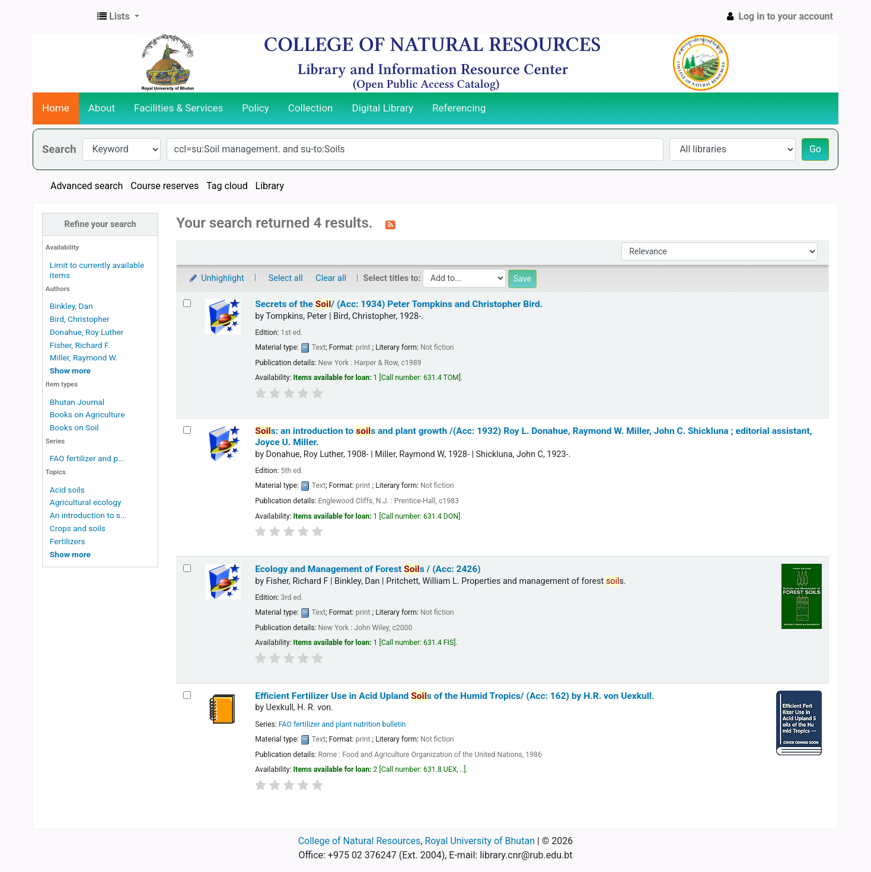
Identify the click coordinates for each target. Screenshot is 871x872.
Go (815, 149)
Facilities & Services (178, 108)
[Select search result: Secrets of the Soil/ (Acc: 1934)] (187, 303)
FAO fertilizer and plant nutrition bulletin (342, 724)
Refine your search (100, 224)
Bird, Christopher (80, 319)
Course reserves (164, 185)
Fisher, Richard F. (80, 345)
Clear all (330, 278)
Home (55, 108)
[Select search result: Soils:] (187, 430)
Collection (310, 108)
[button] (118, 16)
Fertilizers (67, 541)
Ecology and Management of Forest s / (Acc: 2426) (367, 569)
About (101, 108)
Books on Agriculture (87, 414)
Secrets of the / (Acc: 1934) (399, 304)
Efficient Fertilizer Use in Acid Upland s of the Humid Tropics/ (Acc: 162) (454, 696)
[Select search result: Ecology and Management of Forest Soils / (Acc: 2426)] (187, 568)
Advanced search (86, 185)
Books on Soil (74, 427)
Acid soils (67, 489)
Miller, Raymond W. (84, 357)
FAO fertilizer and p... (87, 458)
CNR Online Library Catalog (62, 16)
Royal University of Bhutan (480, 841)
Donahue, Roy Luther (87, 332)
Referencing (459, 108)
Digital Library (383, 108)
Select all (286, 278)
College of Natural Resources (359, 841)
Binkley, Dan (71, 306)
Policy (255, 108)
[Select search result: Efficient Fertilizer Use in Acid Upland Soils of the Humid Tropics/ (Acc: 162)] (187, 695)
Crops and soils (78, 528)
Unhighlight (216, 278)
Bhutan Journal (77, 402)
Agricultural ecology (86, 502)
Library (270, 185)
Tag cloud (227, 185)
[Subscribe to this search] (390, 224)
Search (59, 149)
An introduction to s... (88, 515)
